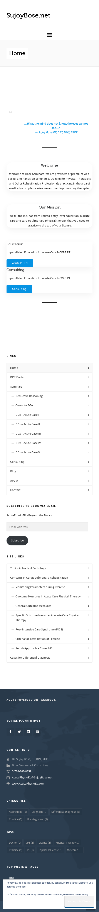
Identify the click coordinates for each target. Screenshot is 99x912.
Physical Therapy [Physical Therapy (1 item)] (67, 842)
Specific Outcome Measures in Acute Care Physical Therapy (47, 617)
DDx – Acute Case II (27, 424)
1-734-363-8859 (21, 771)
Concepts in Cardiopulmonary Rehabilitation (39, 578)
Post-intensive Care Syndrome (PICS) (39, 630)
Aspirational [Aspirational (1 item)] (18, 812)
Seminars (16, 387)
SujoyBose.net (28, 15)
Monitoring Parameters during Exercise (40, 587)
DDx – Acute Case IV (28, 443)
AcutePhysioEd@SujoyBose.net (32, 778)
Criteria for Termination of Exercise (37, 639)
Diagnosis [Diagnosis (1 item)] (39, 812)
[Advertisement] (49, 91)
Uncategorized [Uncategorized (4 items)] (37, 819)
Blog (13, 471)
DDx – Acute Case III (28, 434)
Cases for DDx (24, 405)
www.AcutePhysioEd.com (28, 784)
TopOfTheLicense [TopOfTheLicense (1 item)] (50, 850)
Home (14, 368)
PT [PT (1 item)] (30, 850)
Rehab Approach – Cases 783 (33, 648)
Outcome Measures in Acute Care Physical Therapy (48, 597)
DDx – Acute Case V (27, 452)
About (14, 481)
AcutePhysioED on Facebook (31, 700)
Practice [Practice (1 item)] (15, 819)
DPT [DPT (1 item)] (29, 842)
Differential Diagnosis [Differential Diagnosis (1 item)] (65, 812)
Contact (15, 490)
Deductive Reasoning (29, 396)
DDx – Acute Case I (27, 415)
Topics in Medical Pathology (28, 568)
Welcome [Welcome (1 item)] (74, 850)
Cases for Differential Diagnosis (30, 658)
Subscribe (17, 541)
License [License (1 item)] (45, 842)
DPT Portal (17, 377)
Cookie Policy (80, 894)
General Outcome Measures (33, 606)
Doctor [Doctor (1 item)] (15, 842)
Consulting (17, 462)
